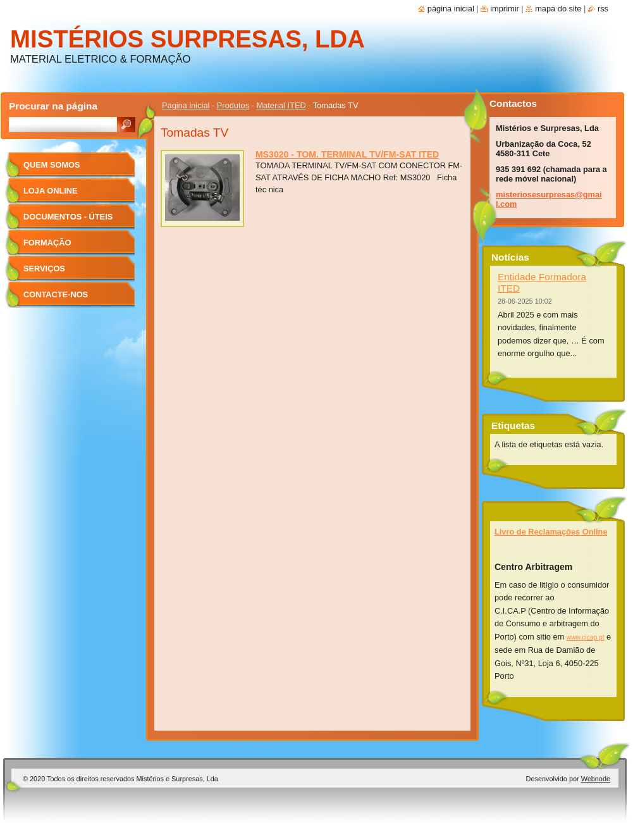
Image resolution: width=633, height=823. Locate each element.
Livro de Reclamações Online (551, 531)
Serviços (44, 268)
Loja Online (50, 190)
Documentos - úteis (68, 216)
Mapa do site (558, 8)
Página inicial (450, 8)
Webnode (595, 779)
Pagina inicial (185, 105)
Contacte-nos (55, 294)
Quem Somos (51, 165)
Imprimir (504, 8)
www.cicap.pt (586, 637)
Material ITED (280, 105)
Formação (47, 242)
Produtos (233, 105)
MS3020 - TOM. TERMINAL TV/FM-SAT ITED (347, 154)
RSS (603, 8)
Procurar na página (53, 106)
